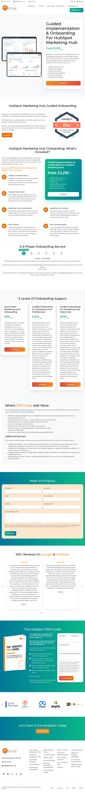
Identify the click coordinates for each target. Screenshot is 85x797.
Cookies (81, 788)
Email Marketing (34, 764)
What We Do (31, 6)
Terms (67, 788)
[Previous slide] (3, 586)
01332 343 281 (6, 762)
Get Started (7, 135)
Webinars (60, 767)
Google (47, 554)
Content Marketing (76, 750)
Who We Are (60, 6)
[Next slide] (82, 586)
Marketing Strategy (49, 760)
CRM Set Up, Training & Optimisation (75, 755)
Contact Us (60, 788)
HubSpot (62, 554)
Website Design (48, 757)
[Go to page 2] (42, 612)
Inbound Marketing (49, 755)
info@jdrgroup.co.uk (9, 766)
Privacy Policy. (73, 526)
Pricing (41, 6)
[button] (82, 6)
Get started (63, 83)
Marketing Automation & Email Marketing (48, 765)
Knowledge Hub (73, 6)
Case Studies (51, 6)
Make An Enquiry (62, 750)
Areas (52, 788)
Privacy (74, 788)
